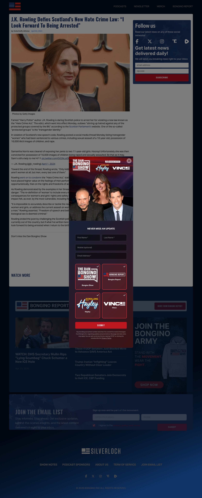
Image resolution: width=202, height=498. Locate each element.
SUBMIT (101, 325)
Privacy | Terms (106, 338)
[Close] (129, 160)
